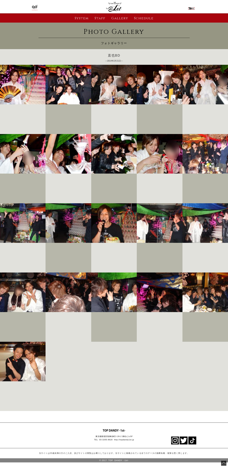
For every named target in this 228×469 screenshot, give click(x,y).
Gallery (119, 18)
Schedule (144, 18)
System (82, 18)
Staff (100, 18)
